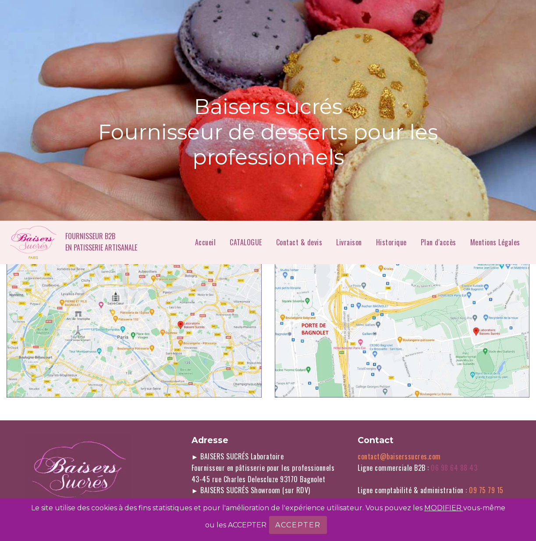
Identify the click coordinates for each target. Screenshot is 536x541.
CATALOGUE (246, 242)
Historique (391, 242)
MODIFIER (443, 508)
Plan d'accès (438, 242)
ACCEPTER (298, 525)
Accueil (205, 242)
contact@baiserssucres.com (399, 456)
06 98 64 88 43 (457, 467)
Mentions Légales (496, 242)
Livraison (349, 242)
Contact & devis (299, 242)
